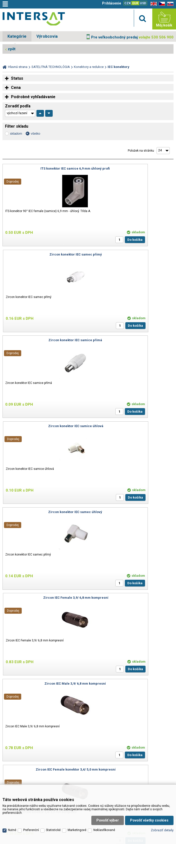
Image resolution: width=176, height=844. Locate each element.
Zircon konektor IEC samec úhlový (44, 340)
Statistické (53, 789)
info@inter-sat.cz (72, 692)
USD (143, 3)
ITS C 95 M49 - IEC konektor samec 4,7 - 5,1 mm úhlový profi (44, 514)
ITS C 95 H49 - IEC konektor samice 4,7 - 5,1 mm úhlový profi (132, 514)
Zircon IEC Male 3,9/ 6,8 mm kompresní (44, 426)
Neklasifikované (104, 789)
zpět (11, 49)
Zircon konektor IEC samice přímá (44, 254)
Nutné (12, 789)
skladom (16, 133)
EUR (135, 3)
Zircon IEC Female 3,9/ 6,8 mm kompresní (131, 340)
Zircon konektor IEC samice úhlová (131, 254)
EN (153, 4)
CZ (161, 4)
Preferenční (31, 789)
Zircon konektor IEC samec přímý (131, 168)
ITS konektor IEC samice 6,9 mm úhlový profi (44, 168)
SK (170, 4)
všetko (35, 133)
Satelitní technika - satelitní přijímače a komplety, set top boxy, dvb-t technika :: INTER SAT (33, 20)
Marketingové (77, 789)
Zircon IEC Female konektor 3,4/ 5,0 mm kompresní (132, 428)
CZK (127, 3)
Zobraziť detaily (162, 789)
